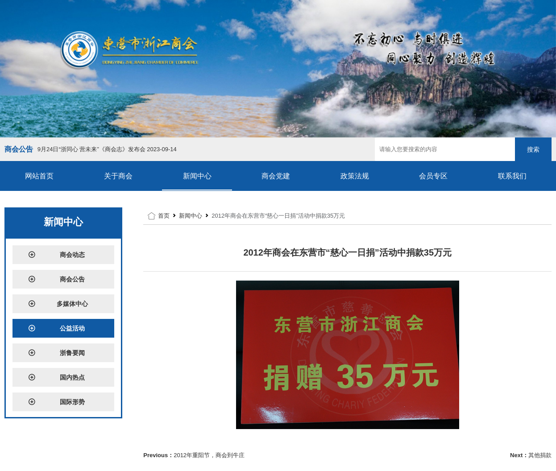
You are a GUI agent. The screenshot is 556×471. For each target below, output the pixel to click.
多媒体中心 (58, 303)
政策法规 (354, 176)
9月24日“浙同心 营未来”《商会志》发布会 (107, 149)
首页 (164, 215)
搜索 (533, 149)
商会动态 (56, 254)
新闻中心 (197, 176)
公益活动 (56, 328)
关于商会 (118, 176)
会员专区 (433, 176)
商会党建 (275, 176)
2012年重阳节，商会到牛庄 (209, 455)
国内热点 (56, 377)
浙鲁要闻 (56, 352)
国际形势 (56, 401)
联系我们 (512, 176)
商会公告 (56, 279)
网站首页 (39, 176)
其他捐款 (540, 455)
